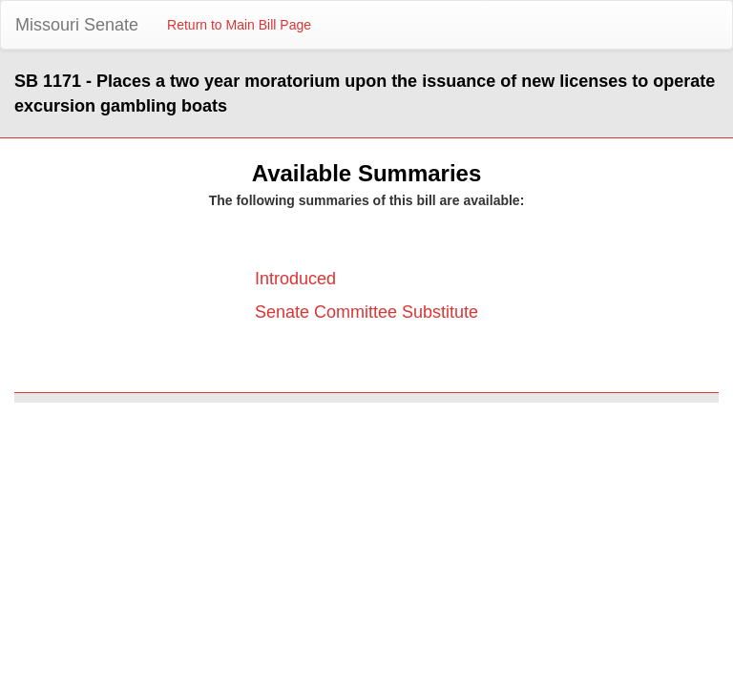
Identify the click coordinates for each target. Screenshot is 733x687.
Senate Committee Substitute (366, 312)
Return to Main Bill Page (239, 24)
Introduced (295, 278)
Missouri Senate (76, 24)
